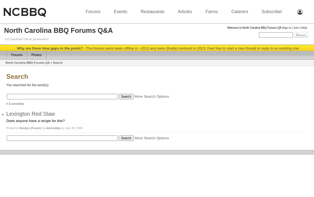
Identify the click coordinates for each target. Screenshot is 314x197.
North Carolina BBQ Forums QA (27, 62)
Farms (212, 11)
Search (301, 35)
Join (296, 27)
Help (304, 27)
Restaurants (152, 11)
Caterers (239, 11)
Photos (36, 55)
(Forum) (36, 128)
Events (120, 11)
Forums (93, 11)
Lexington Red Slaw (30, 114)
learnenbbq (53, 128)
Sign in (286, 27)
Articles (185, 11)
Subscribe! (271, 11)
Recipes (25, 128)
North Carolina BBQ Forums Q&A (58, 30)
